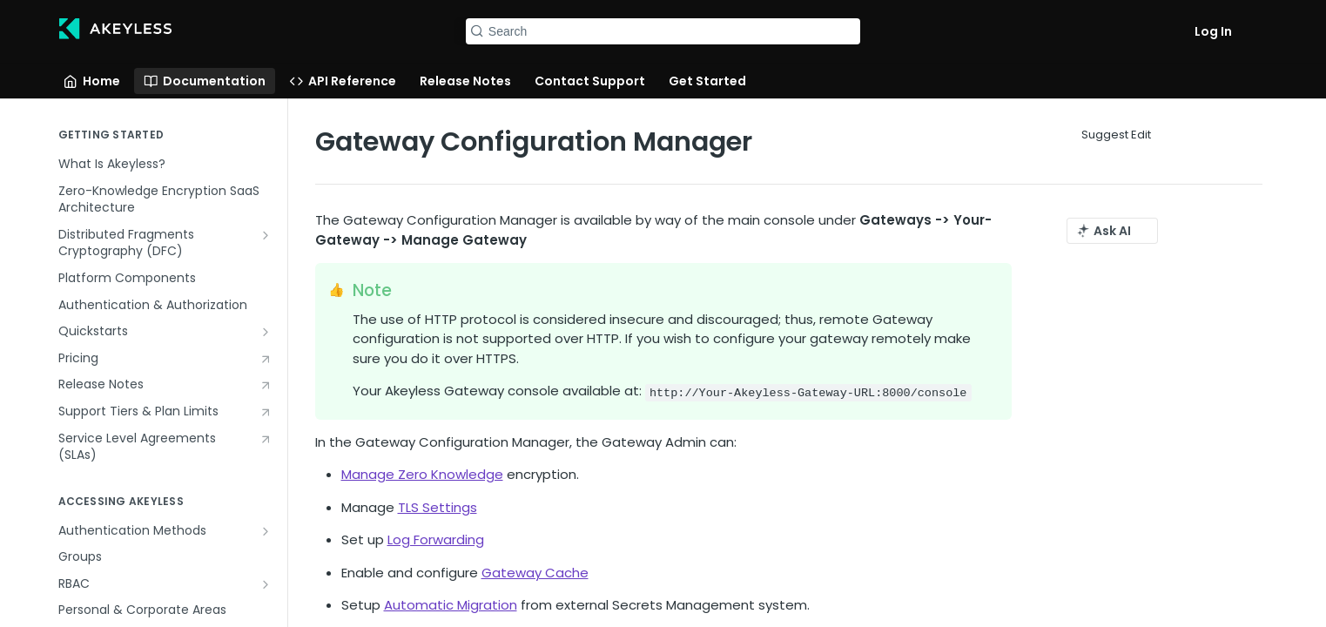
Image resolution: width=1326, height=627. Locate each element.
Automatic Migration (450, 605)
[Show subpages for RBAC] (266, 584)
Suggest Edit (1116, 134)
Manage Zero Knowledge (422, 474)
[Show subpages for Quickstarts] (266, 332)
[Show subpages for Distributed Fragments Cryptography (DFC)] (266, 235)
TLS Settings (437, 507)
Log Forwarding (435, 539)
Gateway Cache (535, 572)
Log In (1213, 31)
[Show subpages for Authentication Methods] (266, 531)
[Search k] (663, 31)
